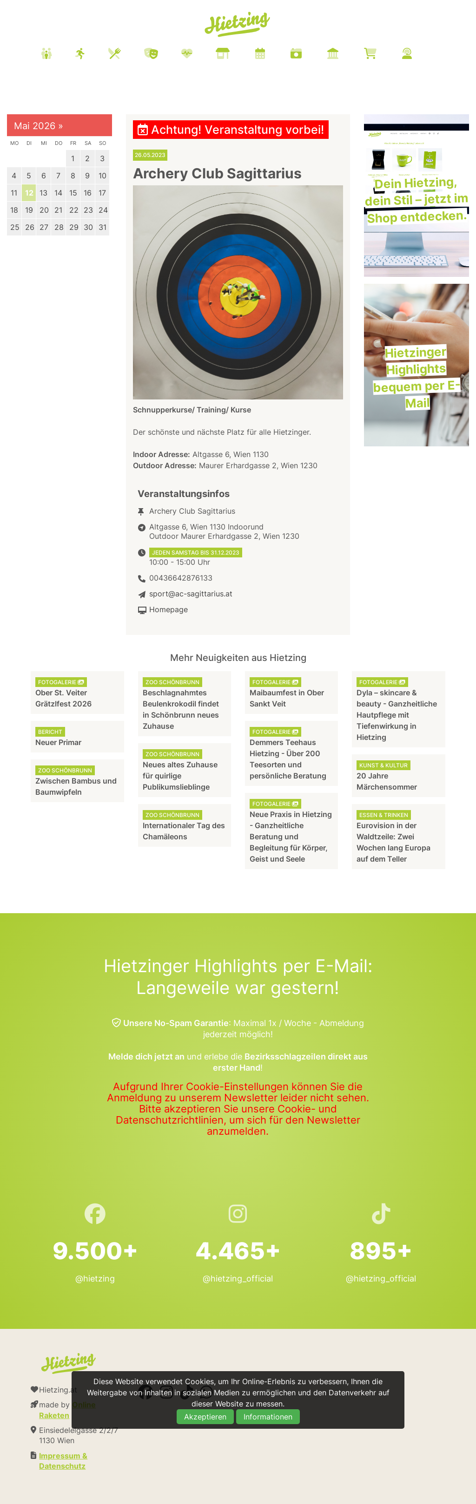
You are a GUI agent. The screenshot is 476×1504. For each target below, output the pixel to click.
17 (102, 192)
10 (102, 175)
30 (88, 227)
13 (43, 192)
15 (73, 192)
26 (29, 227)
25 (15, 227)
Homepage (168, 609)
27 (44, 227)
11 (14, 192)
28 (59, 227)
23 (88, 210)
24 (103, 210)
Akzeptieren (205, 1416)
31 (102, 227)
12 (29, 192)
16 (88, 192)
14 (58, 192)
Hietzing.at (238, 25)
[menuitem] (238, 55)
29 (74, 227)
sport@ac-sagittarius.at (190, 593)
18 (14, 210)
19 (29, 210)
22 (74, 210)
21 (58, 210)
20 (44, 210)
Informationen (268, 1416)
